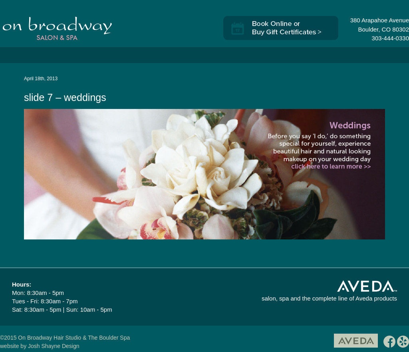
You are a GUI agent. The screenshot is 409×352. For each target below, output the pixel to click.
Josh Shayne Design (53, 346)
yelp (403, 343)
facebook (389, 343)
